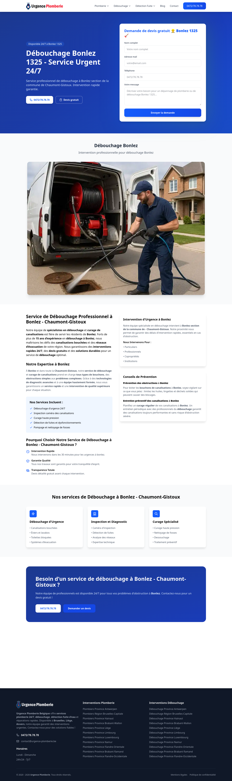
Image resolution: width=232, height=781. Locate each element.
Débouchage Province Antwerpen (167, 709)
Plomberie (102, 6)
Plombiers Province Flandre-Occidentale (105, 756)
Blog (162, 6)
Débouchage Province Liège (164, 728)
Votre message (131, 84)
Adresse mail (130, 56)
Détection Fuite (145, 6)
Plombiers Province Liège (97, 728)
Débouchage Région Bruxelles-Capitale (170, 713)
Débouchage (122, 6)
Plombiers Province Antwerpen (100, 709)
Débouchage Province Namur (165, 742)
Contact (174, 6)
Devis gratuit (69, 99)
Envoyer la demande (163, 112)
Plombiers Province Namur (97, 742)
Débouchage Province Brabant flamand (171, 751)
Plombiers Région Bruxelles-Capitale (103, 713)
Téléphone (129, 70)
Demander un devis (79, 608)
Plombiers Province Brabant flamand (103, 751)
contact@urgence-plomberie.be (36, 741)
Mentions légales (179, 774)
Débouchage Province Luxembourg (168, 737)
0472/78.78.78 (194, 6)
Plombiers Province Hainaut (98, 718)
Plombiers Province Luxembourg (101, 737)
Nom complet (131, 42)
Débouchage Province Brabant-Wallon (170, 723)
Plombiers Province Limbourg (99, 732)
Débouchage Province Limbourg (167, 732)
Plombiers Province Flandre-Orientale (103, 746)
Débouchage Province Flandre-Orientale (171, 746)
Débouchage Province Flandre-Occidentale (172, 756)
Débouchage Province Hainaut (166, 718)
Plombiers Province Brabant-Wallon (102, 723)
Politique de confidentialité (203, 774)
